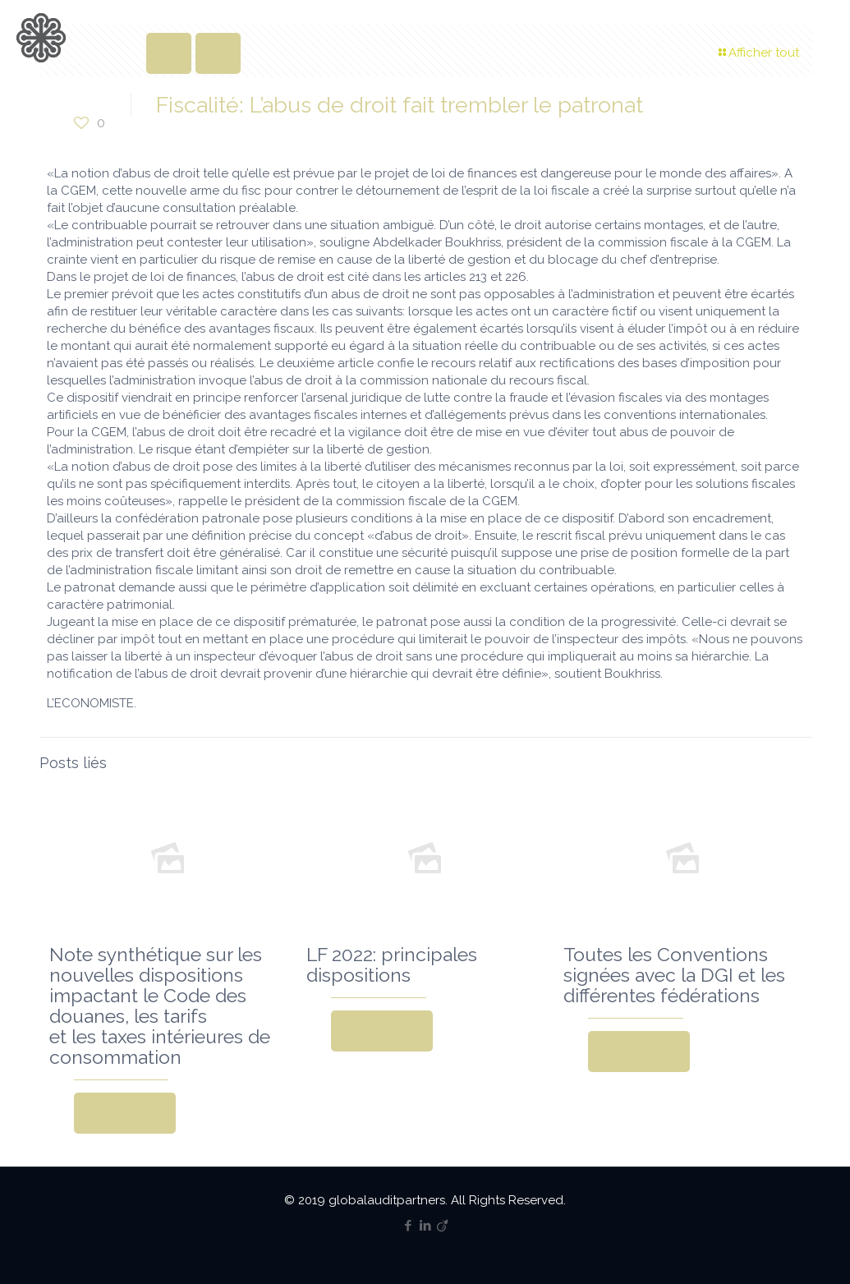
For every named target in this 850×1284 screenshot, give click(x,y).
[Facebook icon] (408, 1225)
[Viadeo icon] (442, 1225)
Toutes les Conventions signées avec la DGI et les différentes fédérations (674, 974)
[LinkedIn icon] (425, 1225)
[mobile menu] (824, 37)
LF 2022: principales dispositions (391, 964)
